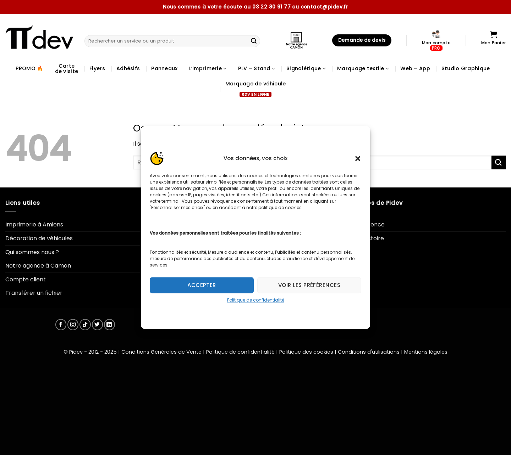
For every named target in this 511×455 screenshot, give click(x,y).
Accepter (201, 285)
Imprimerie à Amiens (34, 224)
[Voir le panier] (493, 40)
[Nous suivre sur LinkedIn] (109, 324)
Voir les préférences (309, 285)
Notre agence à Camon (38, 266)
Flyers (97, 68)
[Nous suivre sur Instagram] (72, 324)
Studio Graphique (465, 68)
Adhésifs (128, 68)
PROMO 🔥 (30, 68)
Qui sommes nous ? (32, 252)
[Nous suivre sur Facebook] (60, 324)
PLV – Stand (256, 68)
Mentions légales (425, 351)
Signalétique (306, 68)
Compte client (25, 279)
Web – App (415, 68)
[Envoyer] (254, 41)
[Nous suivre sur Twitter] (97, 324)
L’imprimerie (208, 68)
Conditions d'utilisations (369, 351)
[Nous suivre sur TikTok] (84, 324)
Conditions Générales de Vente (161, 351)
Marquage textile (363, 68)
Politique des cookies (306, 351)
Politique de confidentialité (255, 300)
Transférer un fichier (33, 293)
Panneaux (164, 68)
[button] (357, 158)
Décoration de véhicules (39, 238)
